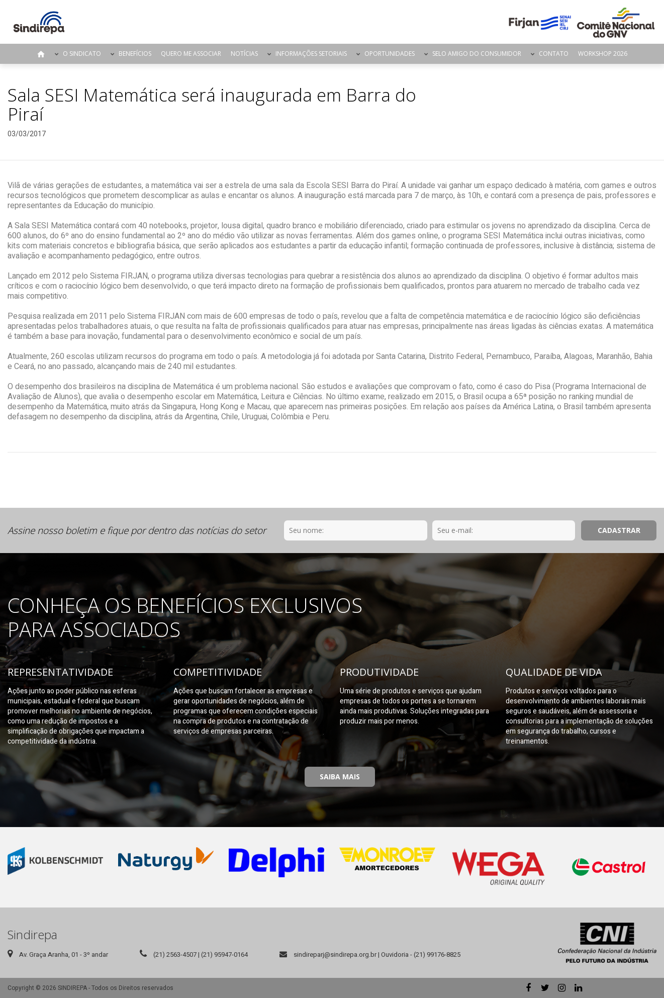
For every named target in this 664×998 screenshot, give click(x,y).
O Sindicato (82, 53)
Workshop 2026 (602, 53)
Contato (553, 53)
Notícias (244, 53)
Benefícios (135, 53)
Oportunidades (389, 53)
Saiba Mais (340, 776)
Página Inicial (41, 54)
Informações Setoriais (311, 53)
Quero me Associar (191, 53)
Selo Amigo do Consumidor (476, 53)
